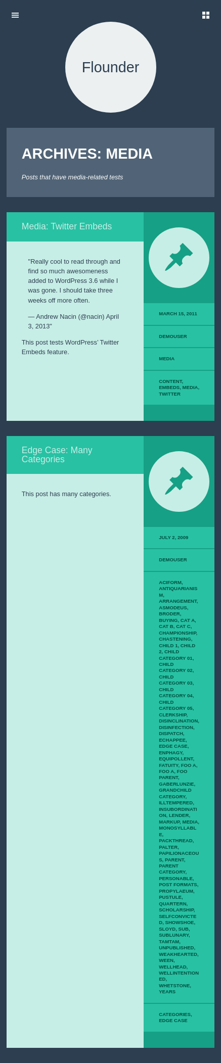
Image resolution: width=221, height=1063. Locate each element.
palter (168, 847)
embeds (169, 387)
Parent (174, 859)
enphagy (170, 752)
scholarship (176, 909)
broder (169, 613)
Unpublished (176, 947)
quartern (172, 903)
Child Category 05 (175, 705)
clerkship (172, 714)
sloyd (167, 929)
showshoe (179, 922)
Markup (169, 822)
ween (166, 960)
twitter (170, 394)
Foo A (188, 765)
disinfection (176, 727)
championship (177, 633)
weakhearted (178, 954)
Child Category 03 (175, 680)
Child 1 (168, 645)
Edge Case (173, 746)
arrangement (178, 601)
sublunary (174, 935)
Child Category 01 (175, 654)
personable (176, 878)
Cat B (166, 626)
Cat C (183, 626)
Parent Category (172, 869)
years (167, 991)
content (170, 381)
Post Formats (178, 884)
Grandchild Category (175, 793)
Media (166, 358)
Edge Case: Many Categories (57, 454)
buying (168, 620)
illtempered (176, 802)
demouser (173, 336)
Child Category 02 (175, 667)
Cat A (188, 620)
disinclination (178, 720)
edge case (173, 1020)
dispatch (171, 733)
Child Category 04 (175, 692)
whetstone (174, 985)
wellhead (172, 967)
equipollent (176, 758)
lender (179, 815)
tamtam (169, 941)
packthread (175, 840)
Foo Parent (173, 774)
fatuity (168, 765)
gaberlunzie (176, 784)
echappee (172, 740)
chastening (175, 639)
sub (184, 929)
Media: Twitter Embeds (67, 226)
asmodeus (173, 607)
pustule (170, 897)
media (190, 387)
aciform (170, 582)
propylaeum (176, 891)
